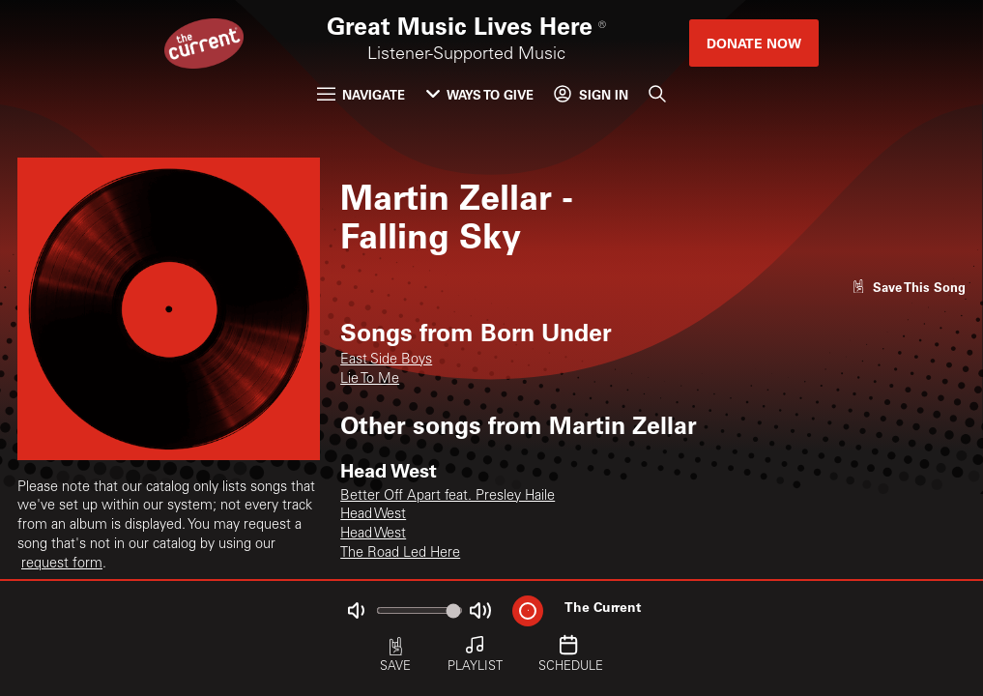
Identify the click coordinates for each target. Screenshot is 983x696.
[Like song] (909, 287)
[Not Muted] (355, 610)
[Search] (657, 94)
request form (61, 564)
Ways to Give (480, 94)
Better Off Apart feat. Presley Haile (447, 497)
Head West (373, 515)
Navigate (361, 94)
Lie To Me (369, 380)
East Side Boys (386, 360)
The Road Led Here (400, 554)
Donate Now (754, 43)
